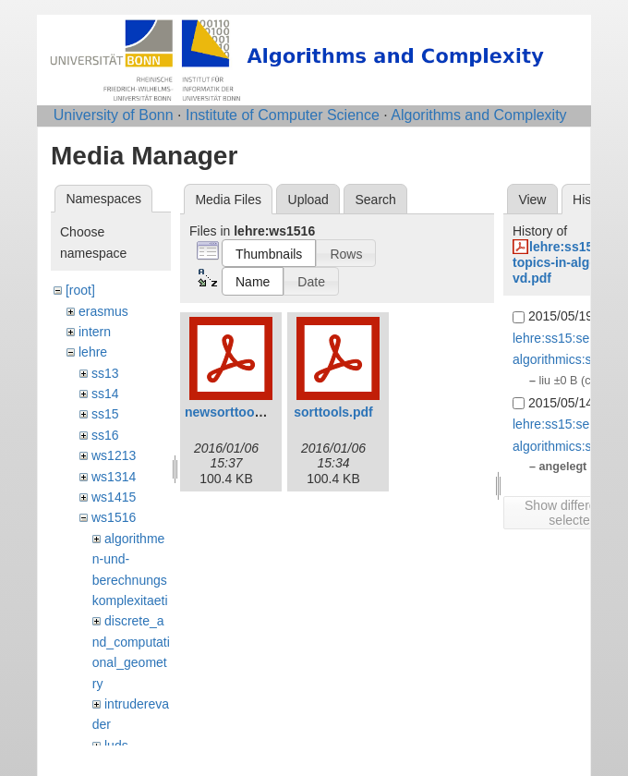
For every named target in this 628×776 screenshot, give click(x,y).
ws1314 (113, 476)
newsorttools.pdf (237, 412)
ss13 (105, 373)
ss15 (105, 413)
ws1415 (113, 497)
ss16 (105, 435)
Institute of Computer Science (283, 115)
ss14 (105, 393)
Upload (308, 199)
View (532, 199)
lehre (92, 352)
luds (116, 745)
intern (94, 331)
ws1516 (113, 517)
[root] (80, 290)
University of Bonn (114, 115)
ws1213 (113, 455)
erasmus (103, 311)
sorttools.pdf (333, 412)
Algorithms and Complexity (478, 115)
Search (375, 199)
